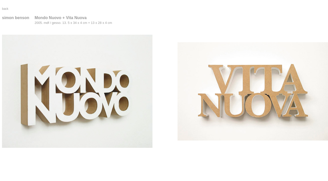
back (5, 9)
